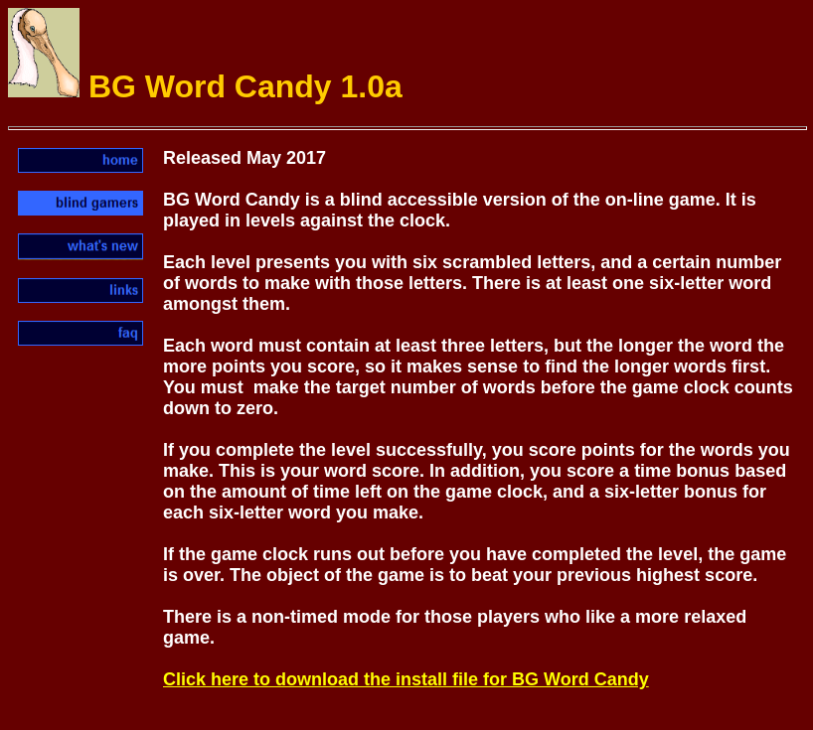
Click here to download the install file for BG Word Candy (406, 679)
